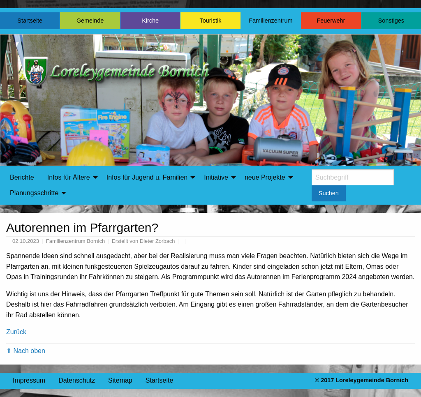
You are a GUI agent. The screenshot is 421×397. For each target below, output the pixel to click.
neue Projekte (265, 177)
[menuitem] (22, 177)
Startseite (29, 20)
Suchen (329, 193)
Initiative (216, 177)
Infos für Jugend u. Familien (146, 177)
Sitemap (120, 380)
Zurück (16, 331)
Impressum (29, 380)
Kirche (150, 20)
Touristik (211, 20)
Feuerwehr (331, 20)
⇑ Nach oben (25, 350)
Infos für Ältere (68, 177)
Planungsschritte (34, 192)
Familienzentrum (270, 20)
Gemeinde (90, 20)
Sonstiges (391, 20)
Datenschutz (76, 380)
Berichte (22, 177)
